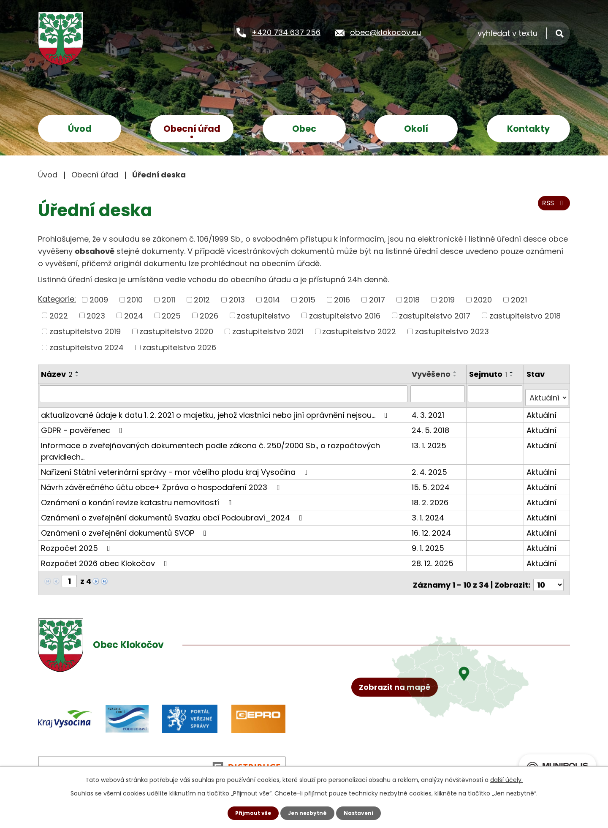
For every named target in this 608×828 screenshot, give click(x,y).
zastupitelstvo (263, 315)
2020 (482, 299)
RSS (552, 208)
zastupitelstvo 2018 (525, 315)
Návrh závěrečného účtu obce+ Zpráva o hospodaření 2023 (162, 482)
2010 (135, 299)
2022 (58, 315)
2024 (133, 315)
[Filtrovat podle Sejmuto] (496, 393)
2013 (237, 299)
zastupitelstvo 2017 (434, 315)
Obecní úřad (191, 129)
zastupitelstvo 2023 (452, 331)
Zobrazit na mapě (400, 722)
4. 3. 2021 (430, 410)
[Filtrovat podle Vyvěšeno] (439, 393)
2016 (342, 299)
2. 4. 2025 (431, 467)
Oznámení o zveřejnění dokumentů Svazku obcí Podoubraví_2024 (173, 513)
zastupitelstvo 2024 (86, 347)
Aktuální (542, 410)
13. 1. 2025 (431, 441)
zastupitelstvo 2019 (85, 331)
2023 (96, 315)
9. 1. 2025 (430, 543)
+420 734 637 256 (286, 32)
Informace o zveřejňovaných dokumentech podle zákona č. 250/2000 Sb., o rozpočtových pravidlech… (210, 447)
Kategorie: (57, 299)
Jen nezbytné (307, 812)
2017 (377, 299)
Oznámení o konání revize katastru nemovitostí (138, 498)
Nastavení (363, 812)
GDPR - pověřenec (83, 425)
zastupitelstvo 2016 (344, 315)
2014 (271, 299)
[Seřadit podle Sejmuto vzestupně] (513, 372)
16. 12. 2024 (433, 528)
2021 (519, 299)
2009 (99, 299)
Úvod (80, 129)
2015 (307, 299)
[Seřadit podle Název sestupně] (77, 375)
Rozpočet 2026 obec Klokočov (106, 558)
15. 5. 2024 (433, 482)
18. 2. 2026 (432, 498)
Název (57, 374)
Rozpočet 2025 (77, 543)
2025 (171, 315)
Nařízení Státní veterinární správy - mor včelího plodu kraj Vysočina (176, 467)
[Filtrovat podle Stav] (547, 393)
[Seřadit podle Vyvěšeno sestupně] (457, 375)
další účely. (506, 778)
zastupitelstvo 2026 (179, 347)
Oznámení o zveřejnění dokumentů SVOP (125, 528)
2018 (412, 299)
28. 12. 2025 (435, 558)
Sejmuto (489, 374)
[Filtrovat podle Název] (225, 393)
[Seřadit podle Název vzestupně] (77, 372)
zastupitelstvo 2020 (176, 331)
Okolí (416, 129)
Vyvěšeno (433, 374)
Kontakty (528, 129)
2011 (168, 299)
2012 (202, 299)
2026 (209, 315)
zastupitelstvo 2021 (268, 331)
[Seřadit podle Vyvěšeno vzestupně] (457, 372)
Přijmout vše (248, 812)
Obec (304, 129)
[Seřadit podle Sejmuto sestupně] (513, 375)
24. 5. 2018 (432, 425)
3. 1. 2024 (430, 513)
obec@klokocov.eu (385, 32)
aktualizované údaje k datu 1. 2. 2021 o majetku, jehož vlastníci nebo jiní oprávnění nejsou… (216, 410)
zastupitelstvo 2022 (359, 331)
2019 (447, 299)
